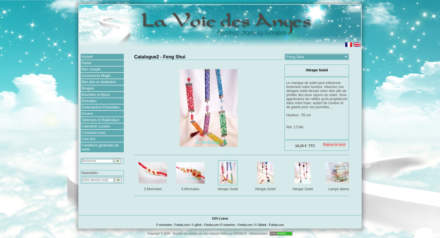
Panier (86, 63)
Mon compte (90, 69)
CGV (215, 218)
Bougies (87, 88)
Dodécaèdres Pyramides (100, 107)
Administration (258, 233)
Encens (87, 114)
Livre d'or (88, 139)
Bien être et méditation (98, 82)
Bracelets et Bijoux (95, 95)
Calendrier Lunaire (95, 126)
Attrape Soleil (228, 175)
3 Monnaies (153, 175)
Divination (89, 101)
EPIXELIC (240, 233)
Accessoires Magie (96, 76)
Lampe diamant (340, 175)
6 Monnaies (191, 175)
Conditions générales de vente (100, 147)
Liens (224, 218)
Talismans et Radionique (100, 120)
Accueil (87, 57)
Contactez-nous (93, 133)
